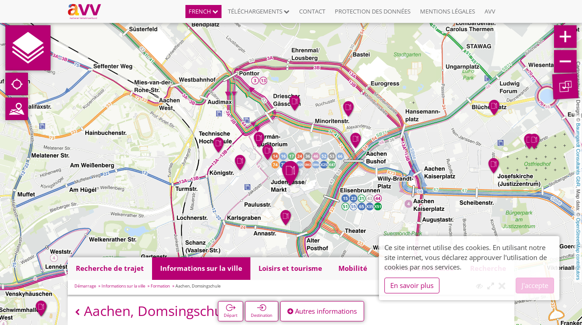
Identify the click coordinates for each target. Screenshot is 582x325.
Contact (312, 11)
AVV (490, 11)
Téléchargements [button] (259, 11)
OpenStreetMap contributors (578, 249)
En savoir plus (412, 285)
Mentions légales (447, 11)
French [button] (203, 11)
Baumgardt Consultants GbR (578, 155)
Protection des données (373, 11)
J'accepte (535, 285)
